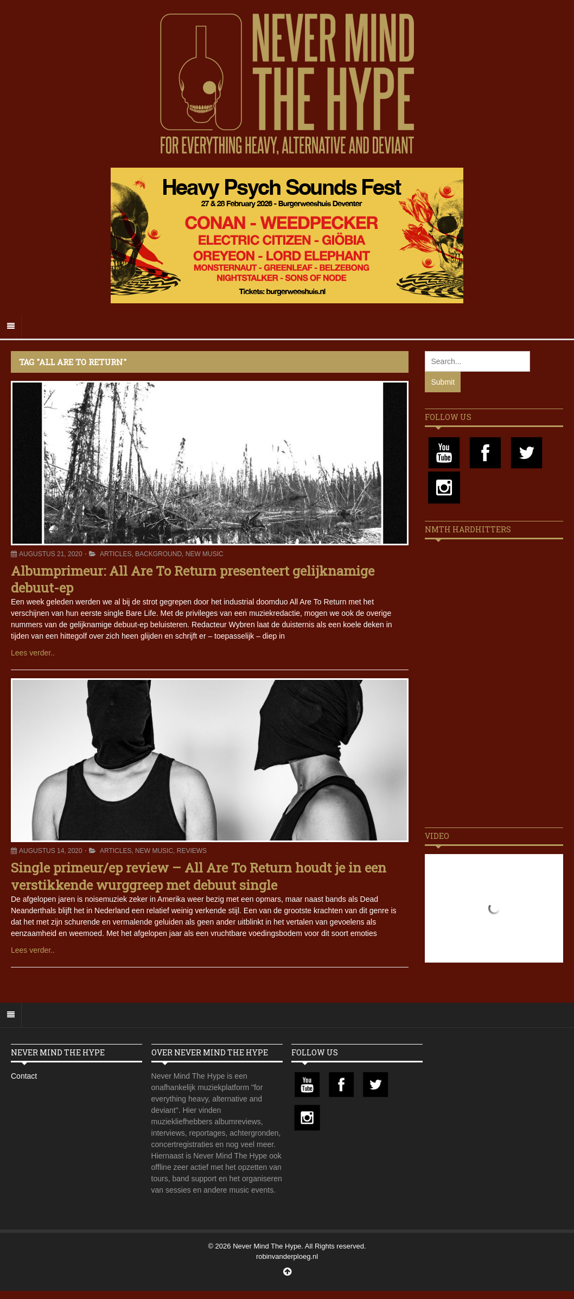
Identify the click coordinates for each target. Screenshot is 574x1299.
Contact (24, 1076)
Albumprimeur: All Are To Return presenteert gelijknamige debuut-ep (192, 579)
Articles (115, 554)
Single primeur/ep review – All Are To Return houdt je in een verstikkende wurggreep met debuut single (198, 876)
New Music (205, 554)
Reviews (192, 851)
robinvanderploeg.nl (287, 1256)
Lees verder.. (33, 652)
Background (158, 554)
